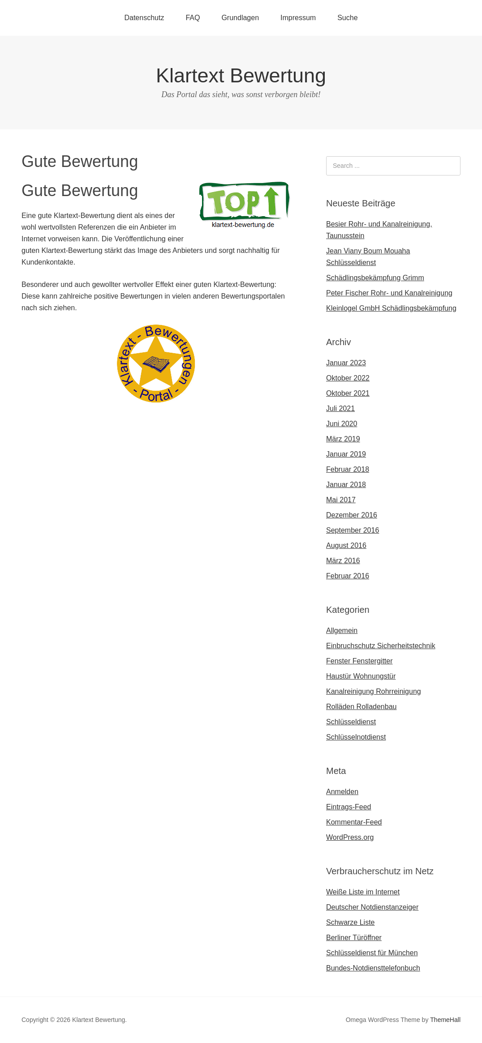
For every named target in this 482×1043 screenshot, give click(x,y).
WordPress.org (350, 837)
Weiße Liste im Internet (363, 892)
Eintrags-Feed (348, 807)
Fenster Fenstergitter (359, 661)
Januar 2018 (346, 484)
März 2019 (343, 439)
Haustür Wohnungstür (361, 676)
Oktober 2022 (348, 378)
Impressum (298, 17)
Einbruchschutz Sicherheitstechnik (380, 646)
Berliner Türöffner (354, 937)
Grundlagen (240, 17)
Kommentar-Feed (354, 822)
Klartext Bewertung (241, 75)
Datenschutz (144, 17)
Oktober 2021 (348, 393)
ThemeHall (445, 1019)
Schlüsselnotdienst (356, 737)
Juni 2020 (341, 423)
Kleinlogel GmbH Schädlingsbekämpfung (391, 308)
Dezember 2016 (351, 515)
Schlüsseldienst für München (372, 953)
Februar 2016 (347, 576)
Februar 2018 (347, 469)
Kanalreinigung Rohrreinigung (373, 691)
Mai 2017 (341, 500)
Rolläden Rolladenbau (361, 706)
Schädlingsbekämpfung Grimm (375, 278)
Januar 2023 (346, 363)
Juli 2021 (340, 408)
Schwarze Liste (350, 922)
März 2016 (343, 560)
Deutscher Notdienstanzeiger (372, 907)
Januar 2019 (346, 454)
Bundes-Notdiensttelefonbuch (373, 968)
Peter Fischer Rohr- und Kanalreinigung (389, 293)
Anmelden (342, 791)
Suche (347, 17)
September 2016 (352, 530)
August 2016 (346, 545)
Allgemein (341, 630)
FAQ (192, 17)
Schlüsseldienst (351, 722)
